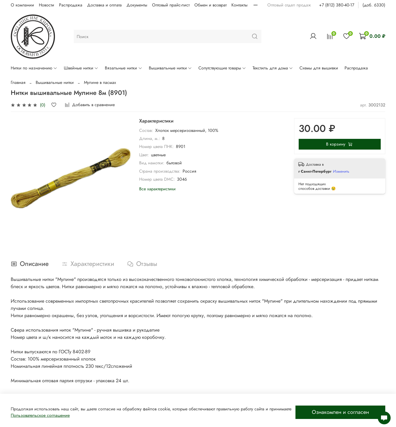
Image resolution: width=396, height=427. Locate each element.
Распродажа (70, 5)
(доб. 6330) (373, 5)
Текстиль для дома (273, 68)
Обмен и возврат (210, 5)
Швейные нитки (81, 68)
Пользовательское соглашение (40, 415)
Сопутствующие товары (222, 68)
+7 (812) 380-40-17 (336, 5)
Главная (18, 82)
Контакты (239, 5)
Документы (137, 5)
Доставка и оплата (104, 5)
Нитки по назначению (34, 68)
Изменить (341, 171)
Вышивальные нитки (170, 68)
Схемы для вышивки (318, 68)
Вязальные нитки (123, 68)
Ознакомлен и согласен (340, 412)
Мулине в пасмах (100, 82)
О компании (22, 5)
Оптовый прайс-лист (171, 5)
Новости (46, 5)
